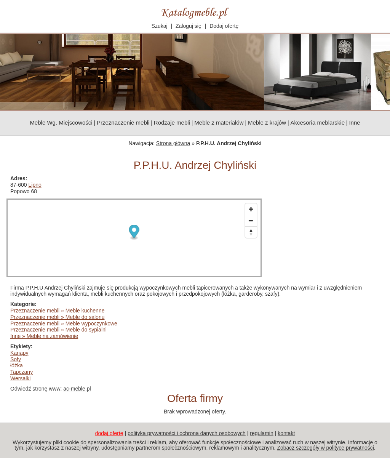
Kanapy (19, 353)
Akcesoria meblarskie (317, 122)
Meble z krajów (267, 122)
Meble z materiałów (218, 122)
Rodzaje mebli (172, 122)
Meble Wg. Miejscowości (61, 122)
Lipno (34, 185)
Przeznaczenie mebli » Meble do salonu (57, 317)
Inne (354, 122)
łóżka (16, 365)
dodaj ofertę (109, 433)
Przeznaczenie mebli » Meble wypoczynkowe (63, 323)
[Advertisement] (326, 223)
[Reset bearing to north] (251, 232)
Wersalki (20, 378)
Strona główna (173, 143)
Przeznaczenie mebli (123, 122)
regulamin (261, 433)
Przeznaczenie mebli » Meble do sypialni (58, 330)
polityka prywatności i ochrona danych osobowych (187, 433)
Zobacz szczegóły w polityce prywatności (325, 448)
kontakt (286, 433)
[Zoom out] (251, 220)
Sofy (15, 359)
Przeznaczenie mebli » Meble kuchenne (57, 310)
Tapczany (21, 372)
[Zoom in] (251, 209)
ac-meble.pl (77, 389)
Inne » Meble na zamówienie (44, 336)
